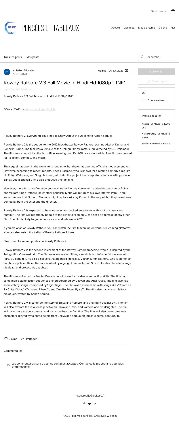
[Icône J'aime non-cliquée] (6, 339)
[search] (156, 57)
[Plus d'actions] (130, 70)
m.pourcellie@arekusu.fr (90, 395)
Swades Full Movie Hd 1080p (156, 143)
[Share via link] (28, 339)
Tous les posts (13, 57)
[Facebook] (84, 404)
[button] (173, 11)
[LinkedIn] (95, 404)
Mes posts (32, 57)
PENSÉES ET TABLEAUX (50, 27)
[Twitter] (89, 404)
